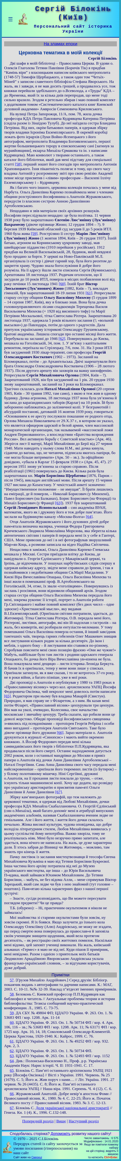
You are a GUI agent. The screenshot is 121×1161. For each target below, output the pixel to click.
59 (12, 1013)
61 (12, 1041)
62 (12, 1051)
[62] (62, 338)
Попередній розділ (38, 1121)
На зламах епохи (60, 43)
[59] (34, 233)
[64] (89, 517)
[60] (62, 284)
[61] (89, 293)
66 (12, 1094)
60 (12, 1022)
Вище (61, 1121)
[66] (60, 732)
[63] (58, 503)
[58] (18, 164)
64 (12, 1061)
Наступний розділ (84, 1121)
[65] (7, 696)
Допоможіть (60, 1134)
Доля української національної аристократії (72, 1108)
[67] (58, 792)
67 (12, 1108)
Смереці (36, 1157)
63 (12, 1056)
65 (12, 1070)
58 (12, 994)
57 (12, 980)
